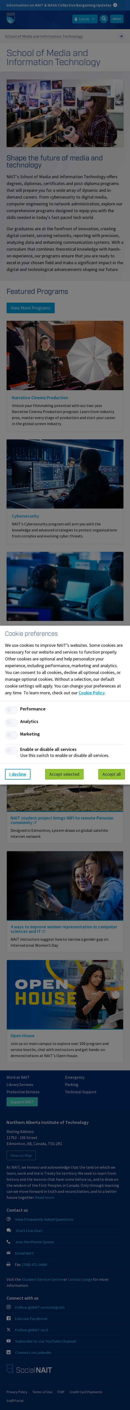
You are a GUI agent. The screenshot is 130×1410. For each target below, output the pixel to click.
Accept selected (64, 774)
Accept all (112, 774)
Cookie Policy (92, 693)
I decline (17, 774)
